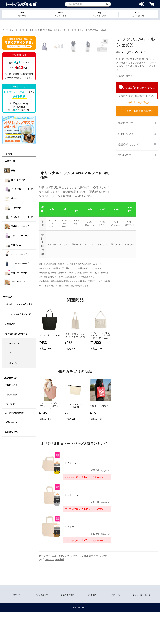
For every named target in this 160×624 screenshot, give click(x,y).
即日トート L (71, 526)
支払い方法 (137, 155)
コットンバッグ (72, 555)
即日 (12, 68)
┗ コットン (12, 363)
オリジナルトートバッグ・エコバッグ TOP (25, 30)
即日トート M (71, 495)
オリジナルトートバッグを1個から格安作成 (21, 4)
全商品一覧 (51, 30)
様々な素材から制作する (16, 333)
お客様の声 (10, 324)
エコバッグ (57, 555)
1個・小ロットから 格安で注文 (18, 304)
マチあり (59, 559)
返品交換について (137, 144)
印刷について (137, 134)
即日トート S (71, 463)
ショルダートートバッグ (69, 30)
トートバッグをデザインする (18, 314)
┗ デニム (11, 353)
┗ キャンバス (13, 343)
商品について (137, 123)
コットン (49, 559)
